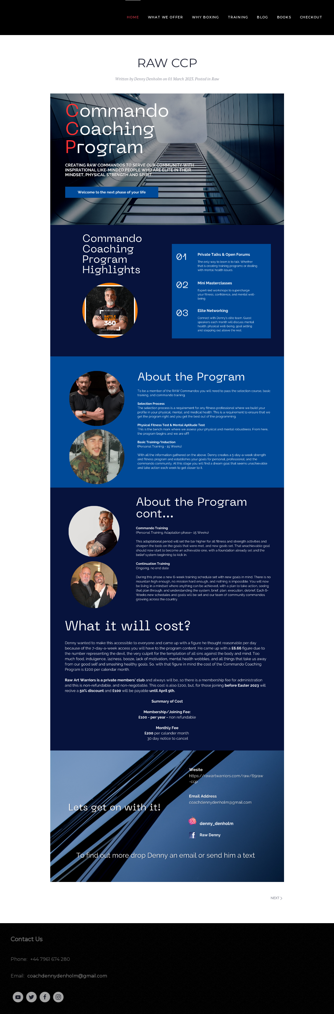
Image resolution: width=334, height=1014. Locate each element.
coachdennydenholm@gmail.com (65, 976)
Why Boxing (205, 17)
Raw (215, 79)
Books (284, 17)
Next (276, 898)
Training (238, 17)
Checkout (311, 17)
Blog (262, 17)
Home (133, 17)
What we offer (165, 17)
